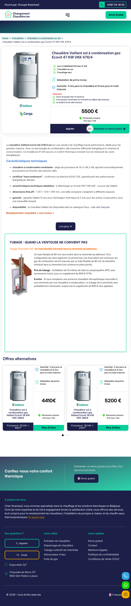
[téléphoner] (125, 575)
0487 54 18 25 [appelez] (115, 4)
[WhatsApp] (125, 585)
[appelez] (102, 4)
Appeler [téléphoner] (70, 128)
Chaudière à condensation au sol (43, 38)
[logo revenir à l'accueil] (17, 14)
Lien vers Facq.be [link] (100, 207)
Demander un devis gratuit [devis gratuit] (109, 128)
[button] (65, 226)
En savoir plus (36, 517)
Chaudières (18, 38)
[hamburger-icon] (67, 15)
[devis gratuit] (125, 594)
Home (5, 38)
